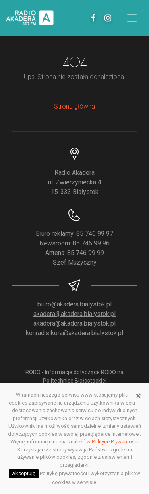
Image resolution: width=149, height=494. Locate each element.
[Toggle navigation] (132, 18)
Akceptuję (23, 473)
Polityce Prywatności (115, 442)
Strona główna (74, 106)
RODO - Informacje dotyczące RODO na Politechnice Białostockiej (74, 376)
